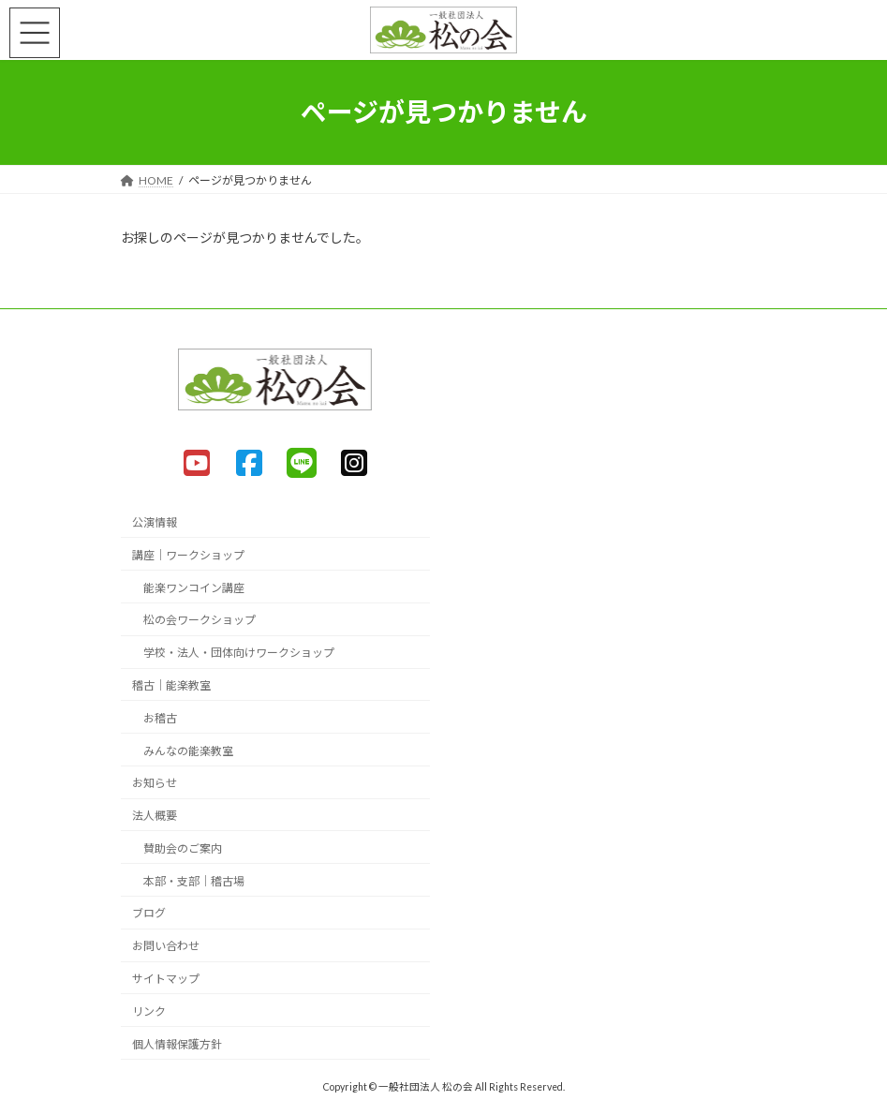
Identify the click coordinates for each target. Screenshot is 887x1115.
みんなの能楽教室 (188, 750)
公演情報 (154, 522)
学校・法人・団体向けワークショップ (238, 653)
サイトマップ (166, 979)
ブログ (149, 913)
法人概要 (154, 816)
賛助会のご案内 (182, 848)
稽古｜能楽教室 (171, 685)
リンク (149, 1011)
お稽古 (160, 718)
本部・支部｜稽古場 (193, 880)
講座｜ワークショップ (188, 555)
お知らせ (154, 783)
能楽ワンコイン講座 (193, 587)
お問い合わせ (166, 946)
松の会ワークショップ (199, 620)
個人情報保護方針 (177, 1043)
